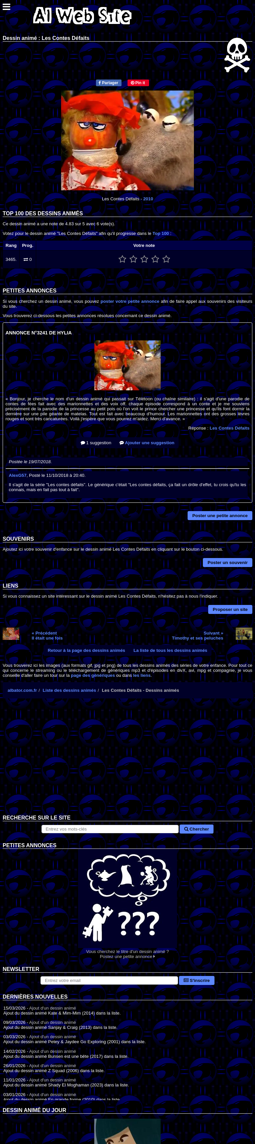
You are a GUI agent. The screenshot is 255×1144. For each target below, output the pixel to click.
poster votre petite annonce (130, 301)
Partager (108, 83)
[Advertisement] (127, 761)
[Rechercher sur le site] (110, 829)
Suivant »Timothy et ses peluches (197, 636)
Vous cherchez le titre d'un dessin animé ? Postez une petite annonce (127, 904)
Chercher (196, 829)
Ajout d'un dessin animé (52, 1008)
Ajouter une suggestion (147, 442)
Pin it (138, 83)
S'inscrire (197, 980)
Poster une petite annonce (220, 515)
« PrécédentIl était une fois (47, 636)
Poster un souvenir (228, 562)
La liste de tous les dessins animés (170, 650)
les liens (142, 675)
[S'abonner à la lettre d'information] (109, 980)
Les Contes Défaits (229, 428)
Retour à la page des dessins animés (86, 650)
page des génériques (93, 675)
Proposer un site (230, 609)
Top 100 (160, 233)
